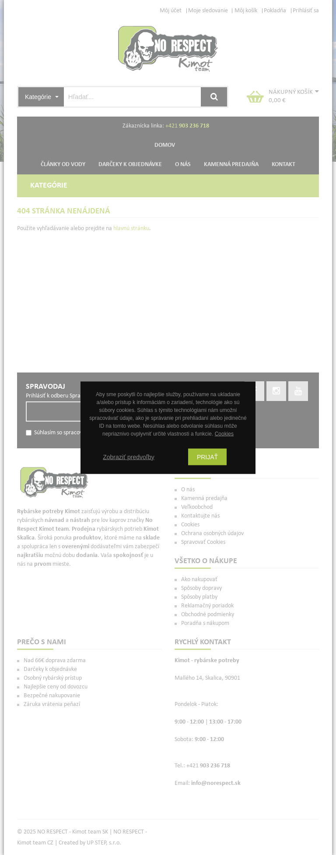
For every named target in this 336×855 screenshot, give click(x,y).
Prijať (207, 456)
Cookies (224, 433)
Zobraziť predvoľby (128, 456)
